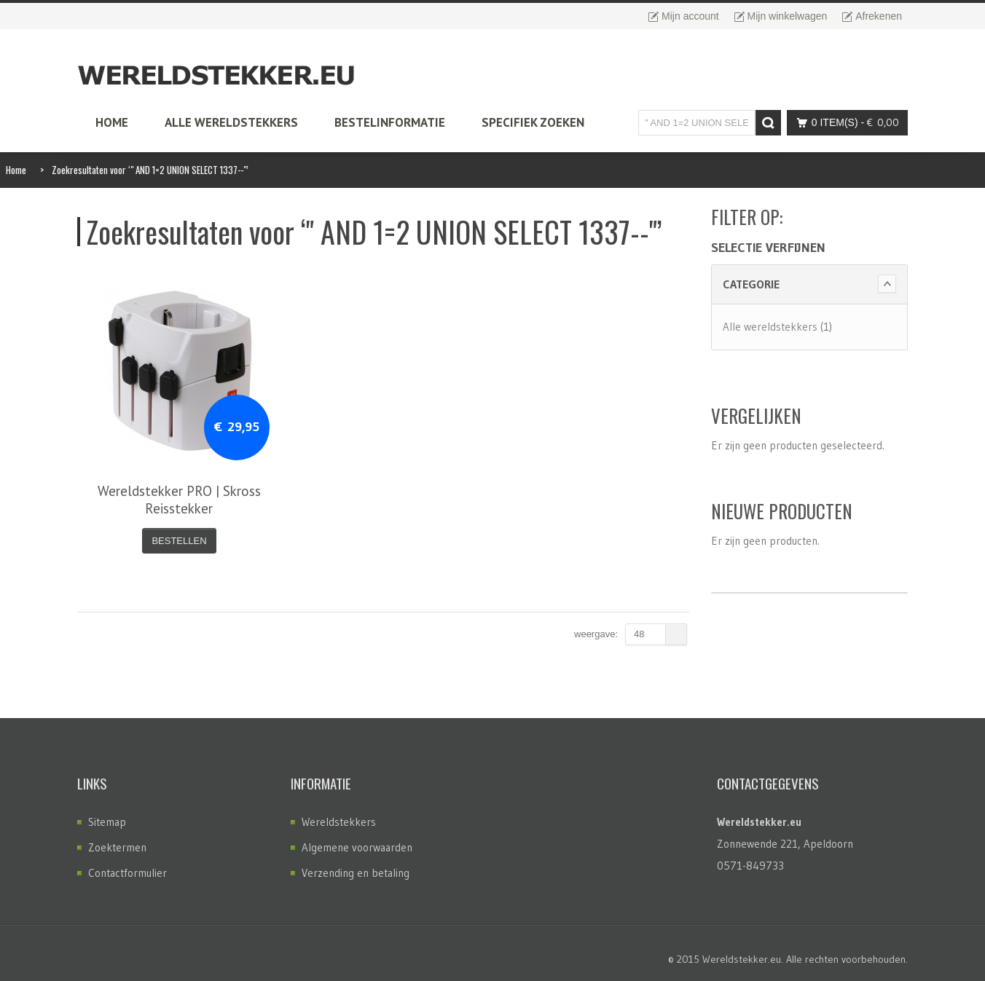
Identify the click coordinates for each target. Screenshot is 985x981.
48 (660, 634)
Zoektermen (117, 847)
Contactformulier (127, 873)
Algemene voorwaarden (357, 847)
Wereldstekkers (339, 822)
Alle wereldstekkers (770, 327)
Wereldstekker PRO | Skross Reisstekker (179, 499)
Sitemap (107, 822)
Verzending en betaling (355, 873)
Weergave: (596, 634)
